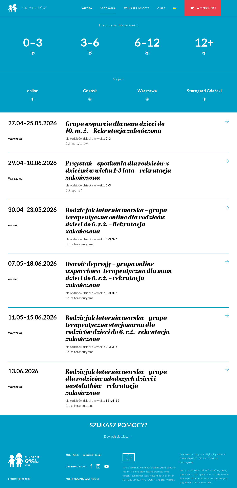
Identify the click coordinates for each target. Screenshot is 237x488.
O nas (161, 8)
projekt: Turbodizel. (19, 478)
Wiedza (87, 8)
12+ (204, 42)
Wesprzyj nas (206, 7)
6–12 (147, 42)
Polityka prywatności (82, 478)
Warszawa (147, 90)
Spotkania (108, 8)
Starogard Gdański (204, 90)
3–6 (89, 42)
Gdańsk (90, 90)
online (32, 90)
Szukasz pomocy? (136, 8)
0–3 (32, 42)
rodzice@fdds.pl (92, 454)
